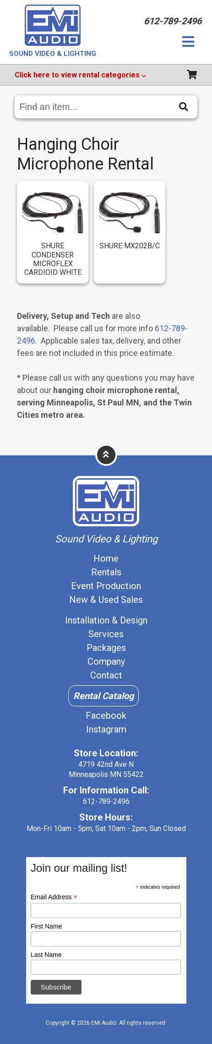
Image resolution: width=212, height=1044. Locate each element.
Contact (106, 675)
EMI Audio (103, 1023)
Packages (106, 647)
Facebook (106, 715)
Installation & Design (106, 620)
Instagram (106, 729)
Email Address (54, 897)
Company (106, 661)
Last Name (46, 954)
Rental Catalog (103, 695)
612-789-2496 (106, 801)
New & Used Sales (106, 599)
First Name (46, 926)
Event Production (106, 585)
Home (106, 558)
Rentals (106, 572)
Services (106, 634)
